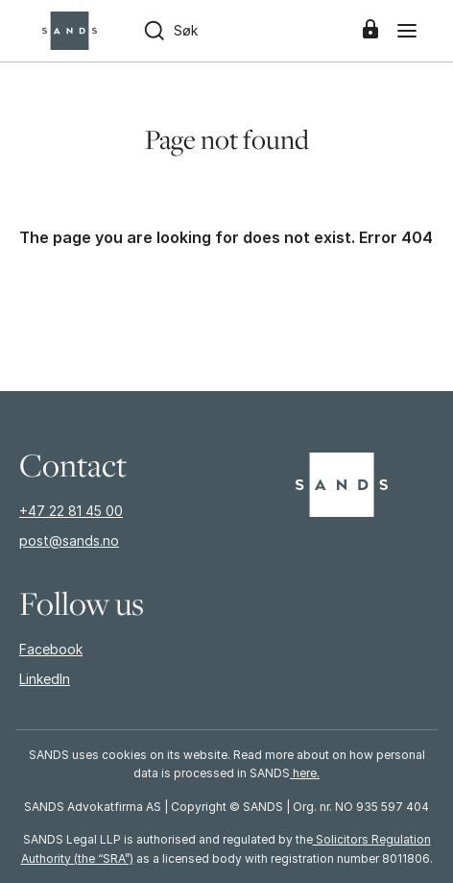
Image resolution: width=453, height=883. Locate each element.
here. (305, 773)
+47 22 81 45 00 (71, 511)
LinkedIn (44, 679)
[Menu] (407, 30)
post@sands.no (69, 540)
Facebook (51, 649)
